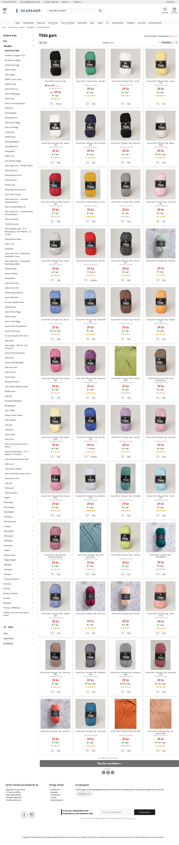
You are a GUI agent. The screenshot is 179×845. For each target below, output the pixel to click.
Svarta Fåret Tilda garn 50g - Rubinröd (90, 614)
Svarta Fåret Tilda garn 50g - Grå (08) (125, 202)
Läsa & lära (141, 23)
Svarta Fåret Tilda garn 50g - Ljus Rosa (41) (160, 203)
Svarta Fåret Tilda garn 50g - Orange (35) (161, 321)
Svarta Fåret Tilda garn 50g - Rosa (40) (160, 437)
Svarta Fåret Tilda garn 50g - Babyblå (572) (90, 497)
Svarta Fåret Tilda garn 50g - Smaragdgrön (161, 556)
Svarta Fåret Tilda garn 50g (55, 81)
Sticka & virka (53, 23)
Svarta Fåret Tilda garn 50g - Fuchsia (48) (55, 379)
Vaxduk (100, 23)
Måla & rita (41, 23)
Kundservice (55, 789)
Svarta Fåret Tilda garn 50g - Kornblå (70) (90, 438)
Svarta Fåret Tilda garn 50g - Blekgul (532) (55, 438)
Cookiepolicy (55, 795)
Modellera (130, 23)
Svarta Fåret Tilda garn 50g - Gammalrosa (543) (55, 556)
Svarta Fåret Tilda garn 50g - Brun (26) (125, 320)
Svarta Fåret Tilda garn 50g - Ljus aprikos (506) (160, 732)
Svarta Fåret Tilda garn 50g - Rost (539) (125, 731)
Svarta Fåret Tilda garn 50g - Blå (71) (55, 320)
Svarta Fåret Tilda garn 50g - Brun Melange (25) (161, 379)
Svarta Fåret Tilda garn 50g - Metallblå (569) (90, 673)
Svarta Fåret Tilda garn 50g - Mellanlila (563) (90, 379)
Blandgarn (174, 36)
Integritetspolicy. (129, 818)
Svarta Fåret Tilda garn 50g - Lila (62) (126, 437)
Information (170, 2)
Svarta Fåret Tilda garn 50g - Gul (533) (90, 202)
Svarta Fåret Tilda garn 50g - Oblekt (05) (55, 144)
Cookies (53, 797)
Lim (107, 23)
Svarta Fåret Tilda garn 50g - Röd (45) (90, 261)
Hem (3, 27)
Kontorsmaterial (117, 23)
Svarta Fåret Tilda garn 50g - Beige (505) (160, 144)
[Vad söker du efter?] (76, 10)
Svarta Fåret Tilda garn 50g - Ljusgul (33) (161, 82)
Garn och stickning (67, 23)
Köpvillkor (54, 792)
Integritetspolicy (56, 800)
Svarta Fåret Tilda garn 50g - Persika (125, 614)
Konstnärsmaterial (155, 23)
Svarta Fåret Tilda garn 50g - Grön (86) (90, 81)
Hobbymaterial (28, 23)
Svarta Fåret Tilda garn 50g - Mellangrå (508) (125, 673)
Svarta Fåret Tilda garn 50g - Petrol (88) (90, 731)
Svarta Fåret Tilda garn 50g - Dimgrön (160, 261)
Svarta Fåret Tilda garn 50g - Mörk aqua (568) (90, 556)
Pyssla (18, 23)
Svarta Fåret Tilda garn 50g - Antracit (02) (125, 262)
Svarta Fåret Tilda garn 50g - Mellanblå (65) (90, 321)
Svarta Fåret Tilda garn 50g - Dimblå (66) (55, 615)
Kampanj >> (77, 2)
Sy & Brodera (82, 23)
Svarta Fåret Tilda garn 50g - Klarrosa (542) (55, 497)
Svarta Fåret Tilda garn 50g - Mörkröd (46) (55, 203)
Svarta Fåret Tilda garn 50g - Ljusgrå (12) (55, 262)
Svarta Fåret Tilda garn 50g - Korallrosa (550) (161, 673)
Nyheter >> (66, 2)
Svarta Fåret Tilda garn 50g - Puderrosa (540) (55, 673)
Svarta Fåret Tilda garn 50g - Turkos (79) (160, 497)
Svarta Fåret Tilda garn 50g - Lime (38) (125, 555)
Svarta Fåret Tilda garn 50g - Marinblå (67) (90, 144)
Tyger (92, 23)
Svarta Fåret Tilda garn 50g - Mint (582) (125, 496)
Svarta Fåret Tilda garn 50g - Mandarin (55, 731)
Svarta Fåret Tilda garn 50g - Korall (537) (160, 615)
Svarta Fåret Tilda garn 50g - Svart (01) (125, 143)
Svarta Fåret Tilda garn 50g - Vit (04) (125, 81)
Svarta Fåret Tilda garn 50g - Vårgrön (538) (125, 379)
